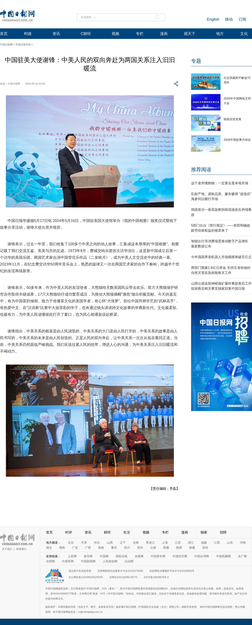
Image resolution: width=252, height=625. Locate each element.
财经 (107, 532)
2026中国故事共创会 (237, 139)
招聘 (223, 532)
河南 (243, 542)
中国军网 (68, 561)
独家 (204, 532)
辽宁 (123, 542)
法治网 (129, 561)
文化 (244, 34)
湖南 (62, 547)
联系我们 (21, 549)
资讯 (56, 34)
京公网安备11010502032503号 (85, 577)
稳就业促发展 (232, 119)
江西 (217, 542)
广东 (75, 547)
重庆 (114, 547)
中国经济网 (179, 556)
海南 (101, 547)
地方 (220, 34)
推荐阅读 (201, 169)
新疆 (192, 547)
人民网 (72, 556)
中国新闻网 (88, 561)
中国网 (104, 556)
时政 (28, 34)
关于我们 (7, 549)
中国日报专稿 (23, 44)
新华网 (88, 556)
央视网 (139, 556)
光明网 (50, 561)
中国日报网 (6, 44)
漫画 (164, 34)
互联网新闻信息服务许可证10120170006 (120, 570)
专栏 (139, 34)
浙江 (191, 542)
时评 (68, 532)
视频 (115, 34)
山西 (110, 542)
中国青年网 (158, 556)
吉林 (136, 542)
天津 (84, 542)
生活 (126, 532)
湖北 (49, 547)
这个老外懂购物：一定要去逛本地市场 (219, 183)
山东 (230, 542)
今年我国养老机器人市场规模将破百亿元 (221, 257)
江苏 (178, 542)
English (213, 19)
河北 (97, 542)
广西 (88, 547)
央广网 (242, 556)
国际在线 (121, 556)
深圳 (205, 547)
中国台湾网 (201, 556)
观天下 (189, 34)
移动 (229, 19)
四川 (127, 547)
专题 (196, 61)
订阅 (242, 19)
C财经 (86, 34)
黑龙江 (150, 542)
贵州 (140, 547)
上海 (165, 542)
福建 (204, 542)
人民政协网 (110, 561)
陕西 (179, 547)
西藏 (166, 547)
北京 (71, 542)
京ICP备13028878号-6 (156, 577)
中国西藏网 (223, 556)
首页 (4, 34)
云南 (153, 547)
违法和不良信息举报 (79, 570)
